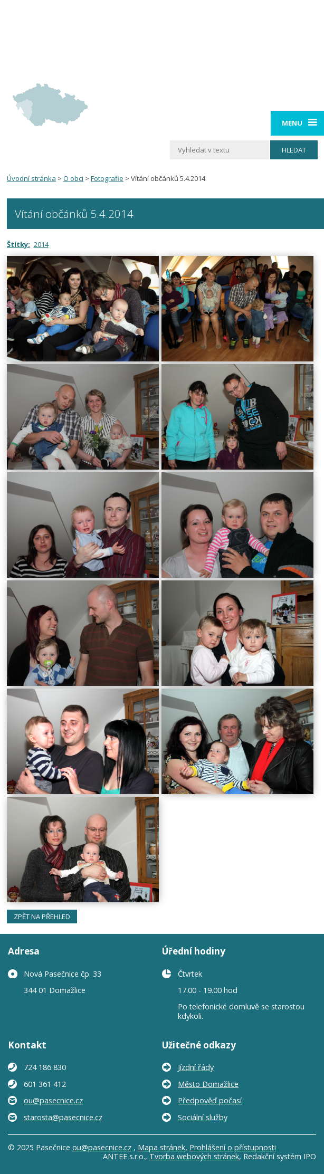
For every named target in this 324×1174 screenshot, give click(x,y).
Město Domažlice (208, 1084)
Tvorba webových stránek (194, 1156)
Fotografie (107, 178)
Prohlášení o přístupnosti (232, 1147)
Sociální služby (202, 1117)
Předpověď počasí (210, 1100)
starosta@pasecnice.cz (63, 1117)
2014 (41, 244)
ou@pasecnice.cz (53, 1100)
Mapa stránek (161, 1147)
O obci (73, 178)
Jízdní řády (196, 1067)
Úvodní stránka (31, 178)
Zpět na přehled (42, 916)
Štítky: (18, 244)
